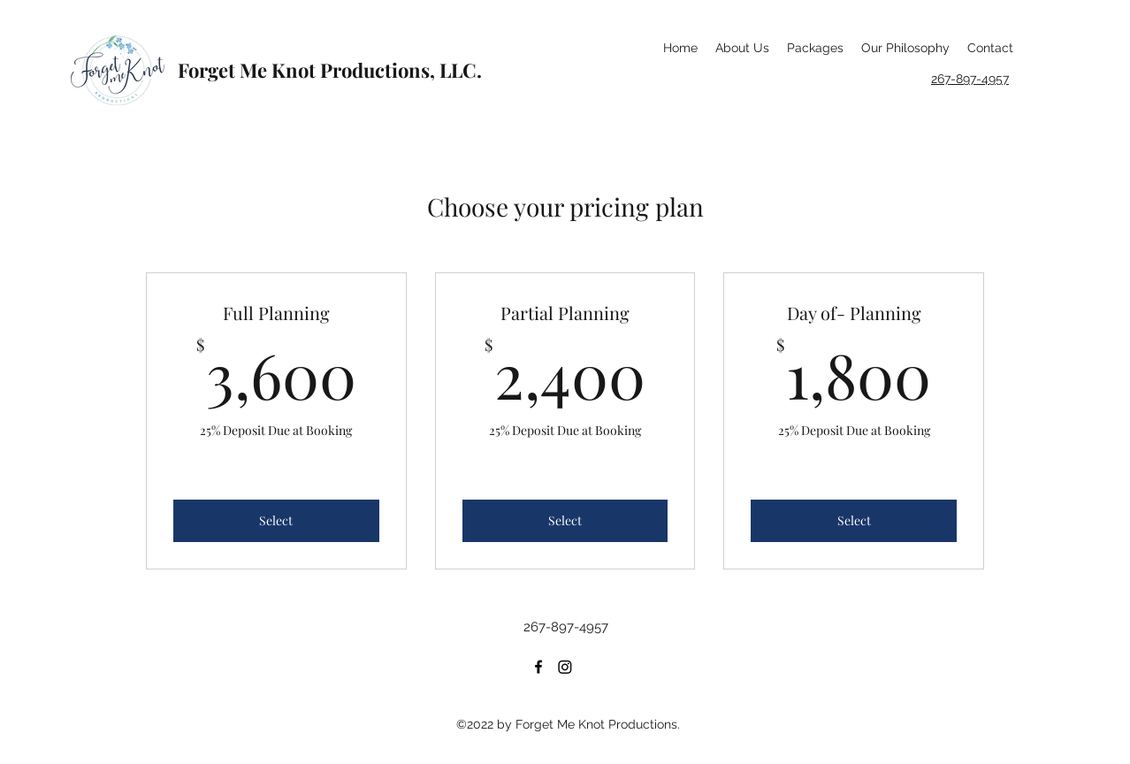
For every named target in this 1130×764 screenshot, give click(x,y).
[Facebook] (538, 667)
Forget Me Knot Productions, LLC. (330, 70)
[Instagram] (565, 667)
